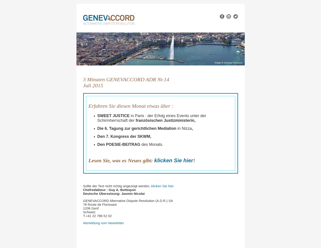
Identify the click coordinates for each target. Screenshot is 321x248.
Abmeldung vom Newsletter (103, 223)
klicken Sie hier (173, 160)
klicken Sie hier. (162, 186)
